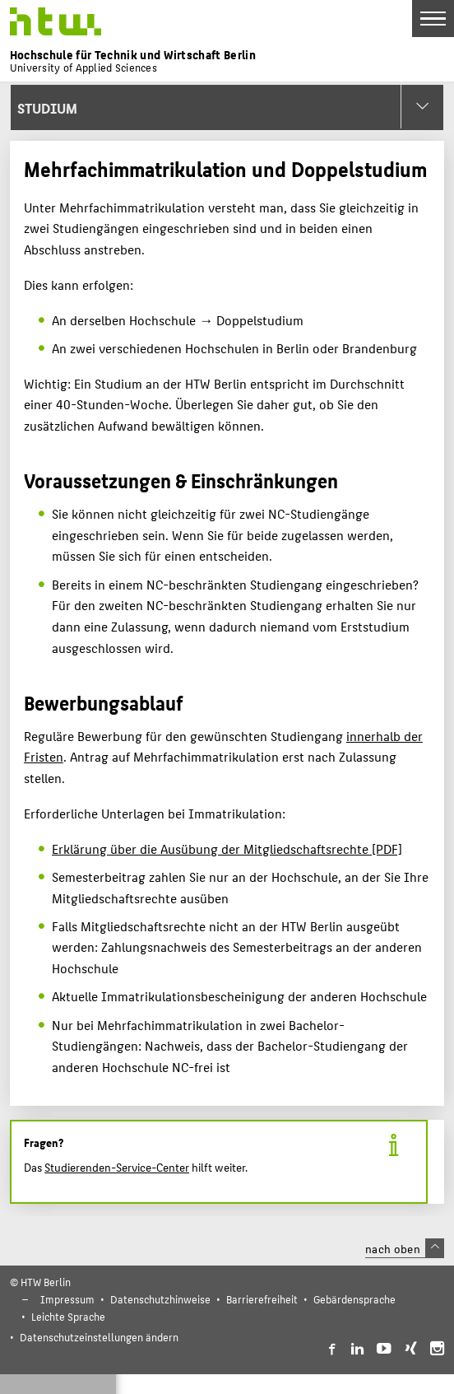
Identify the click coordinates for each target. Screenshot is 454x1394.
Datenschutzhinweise (160, 1299)
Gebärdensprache (354, 1299)
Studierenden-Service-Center (116, 1167)
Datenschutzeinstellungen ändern (99, 1336)
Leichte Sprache (68, 1316)
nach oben (404, 1248)
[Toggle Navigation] (433, 18)
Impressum (67, 1299)
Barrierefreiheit (262, 1299)
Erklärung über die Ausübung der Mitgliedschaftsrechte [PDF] (227, 848)
